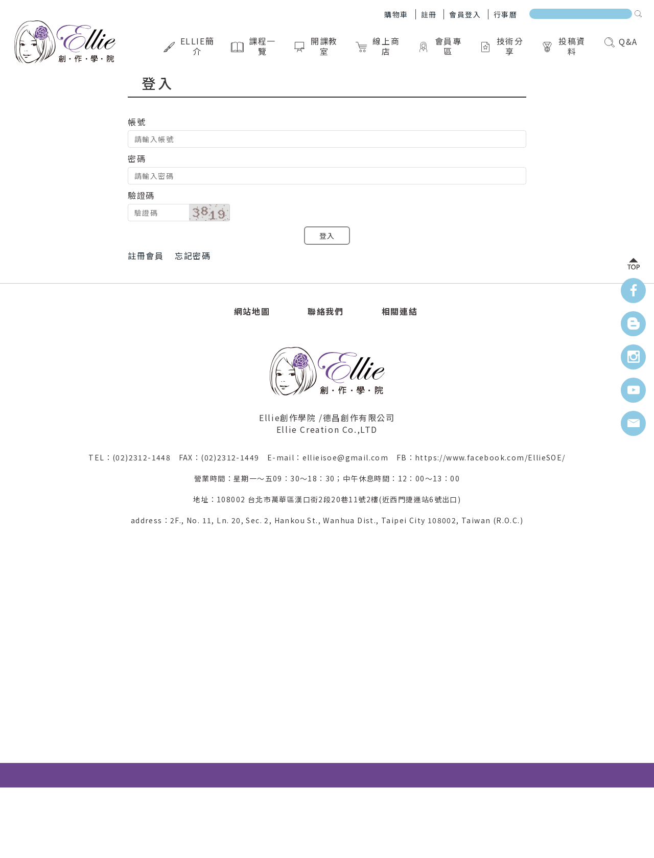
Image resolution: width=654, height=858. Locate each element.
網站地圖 (252, 311)
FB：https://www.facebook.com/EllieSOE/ (481, 457)
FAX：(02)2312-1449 (223, 457)
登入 (327, 235)
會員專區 (439, 46)
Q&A (621, 41)
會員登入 (465, 14)
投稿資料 (564, 46)
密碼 (137, 158)
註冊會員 (146, 256)
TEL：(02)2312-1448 (133, 457)
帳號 (137, 121)
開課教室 (316, 46)
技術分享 (502, 46)
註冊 (429, 14)
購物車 (396, 14)
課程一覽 (254, 46)
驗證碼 (141, 195)
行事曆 (505, 14)
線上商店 (378, 46)
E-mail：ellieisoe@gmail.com (331, 457)
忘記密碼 (193, 256)
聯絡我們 (325, 311)
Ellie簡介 (189, 46)
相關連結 (399, 311)
